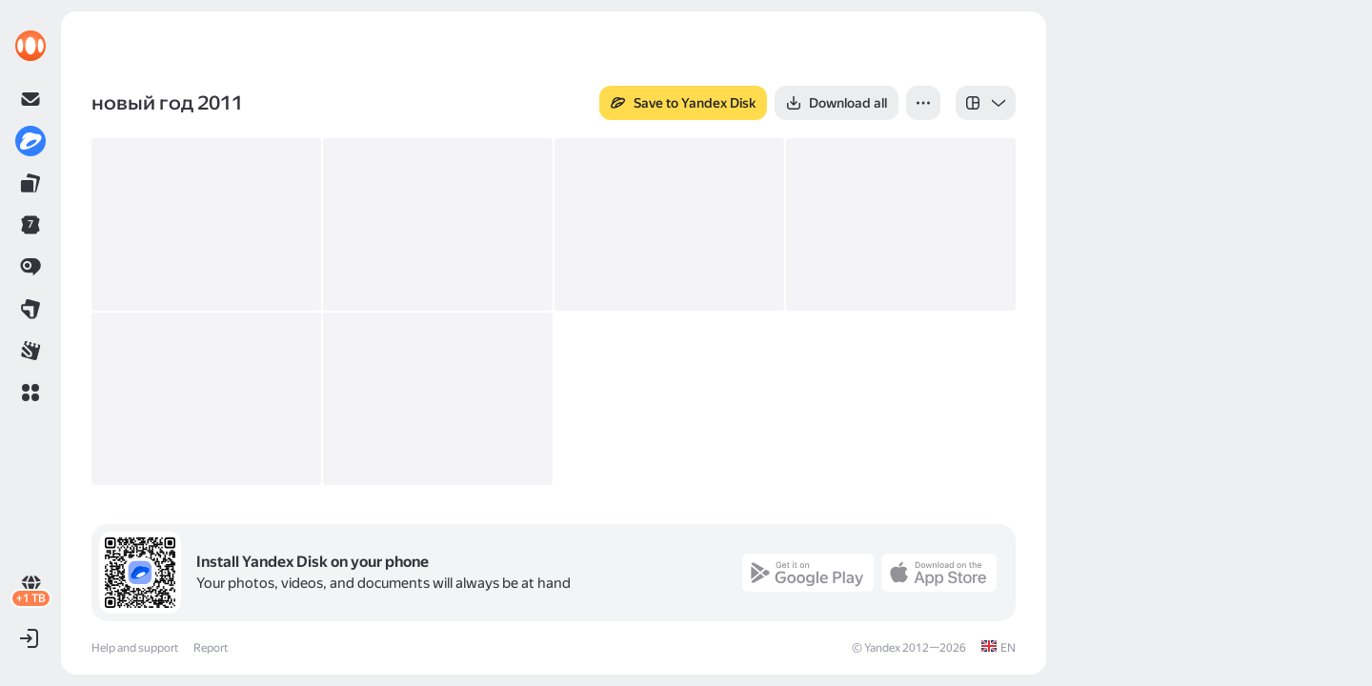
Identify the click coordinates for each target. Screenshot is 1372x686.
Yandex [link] (882, 648)
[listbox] (986, 103)
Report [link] (210, 648)
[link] (30, 45)
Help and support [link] (134, 648)
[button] (30, 392)
